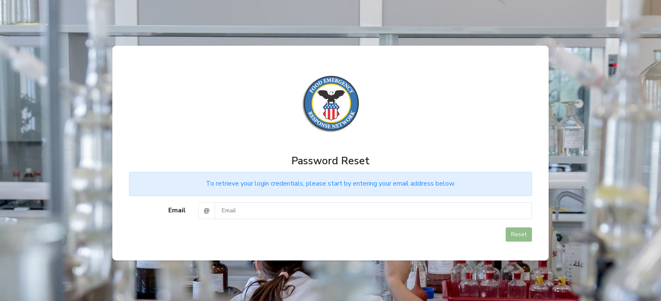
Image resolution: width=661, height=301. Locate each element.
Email (177, 210)
